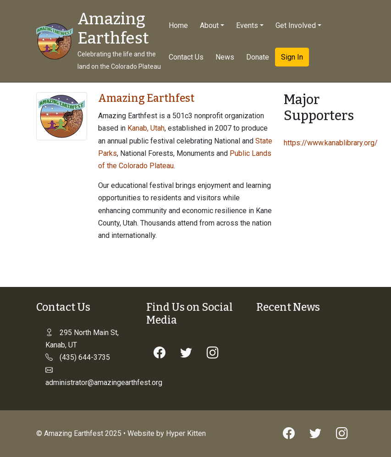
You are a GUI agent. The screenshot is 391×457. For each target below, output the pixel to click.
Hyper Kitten (186, 433)
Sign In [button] (292, 57)
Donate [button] (257, 57)
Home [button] (178, 25)
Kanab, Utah (146, 128)
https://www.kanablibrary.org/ (331, 142)
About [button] (209, 25)
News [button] (224, 57)
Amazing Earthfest (113, 28)
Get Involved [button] (295, 25)
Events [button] (247, 25)
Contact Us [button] (186, 57)
